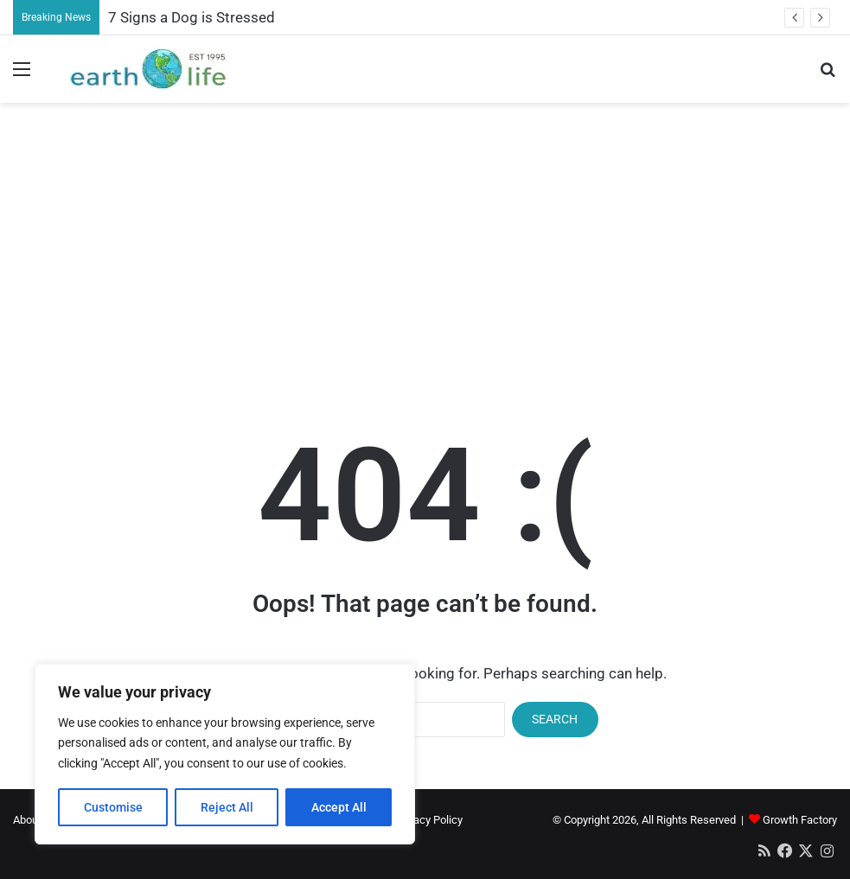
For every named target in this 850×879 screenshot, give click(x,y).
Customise (113, 807)
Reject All (227, 807)
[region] (225, 754)
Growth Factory (800, 819)
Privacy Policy (429, 819)
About (27, 819)
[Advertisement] (425, 241)
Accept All (339, 807)
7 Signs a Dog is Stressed (191, 17)
